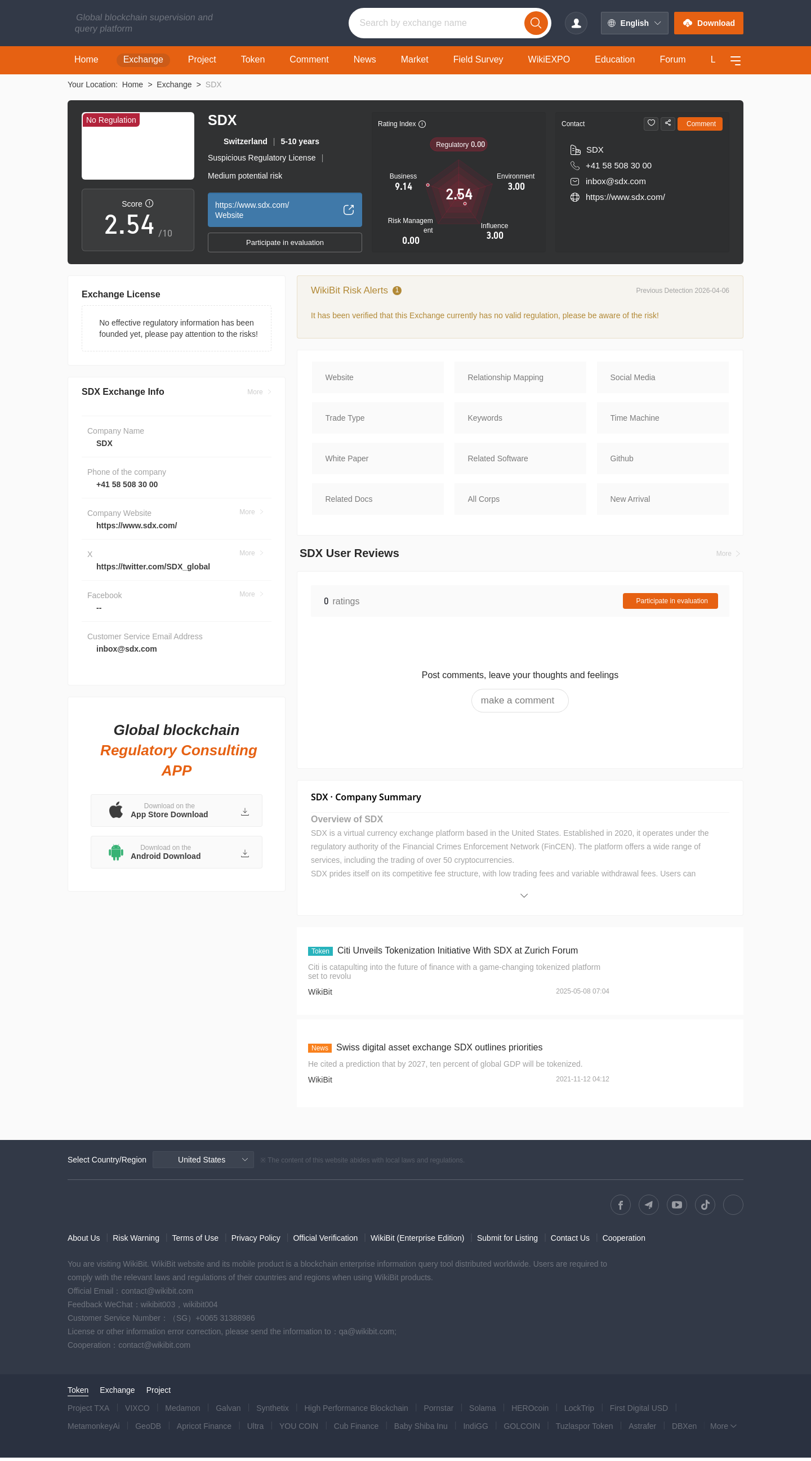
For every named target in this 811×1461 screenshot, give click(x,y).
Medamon (182, 1411)
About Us (84, 1241)
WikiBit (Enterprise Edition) (418, 1241)
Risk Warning (136, 1241)
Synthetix (272, 1411)
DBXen (684, 1429)
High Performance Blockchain (356, 1411)
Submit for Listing (507, 1241)
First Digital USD (639, 1411)
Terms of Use (195, 1241)
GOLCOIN (521, 1429)
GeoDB (148, 1429)
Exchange (174, 84)
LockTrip (579, 1411)
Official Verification (325, 1241)
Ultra (255, 1429)
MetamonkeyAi (94, 1429)
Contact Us (570, 1241)
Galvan (228, 1411)
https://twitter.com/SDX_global (153, 577)
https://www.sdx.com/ (136, 536)
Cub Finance (356, 1429)
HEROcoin (530, 1411)
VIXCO (137, 1411)
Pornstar (439, 1411)
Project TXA (88, 1411)
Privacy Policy (255, 1241)
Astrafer (642, 1429)
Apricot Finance (204, 1429)
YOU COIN (298, 1429)
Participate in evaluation (285, 242)
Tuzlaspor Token (584, 1429)
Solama (482, 1411)
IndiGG (475, 1429)
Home (132, 84)
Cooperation (624, 1241)
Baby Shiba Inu (421, 1429)
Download (709, 23)
